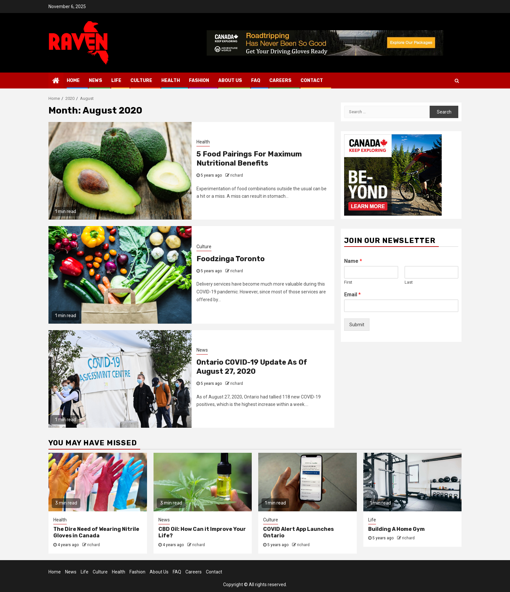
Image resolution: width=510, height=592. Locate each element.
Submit (356, 324)
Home (73, 80)
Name (353, 261)
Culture (141, 80)
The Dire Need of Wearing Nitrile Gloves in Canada (96, 532)
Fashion (199, 80)
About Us (230, 80)
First (348, 282)
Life (116, 80)
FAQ (255, 80)
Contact (312, 80)
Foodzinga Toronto (230, 258)
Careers (280, 80)
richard (236, 175)
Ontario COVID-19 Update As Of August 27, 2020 (251, 367)
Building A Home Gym (396, 529)
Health (170, 80)
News (95, 80)
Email (352, 294)
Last (409, 282)
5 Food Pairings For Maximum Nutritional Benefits (249, 159)
